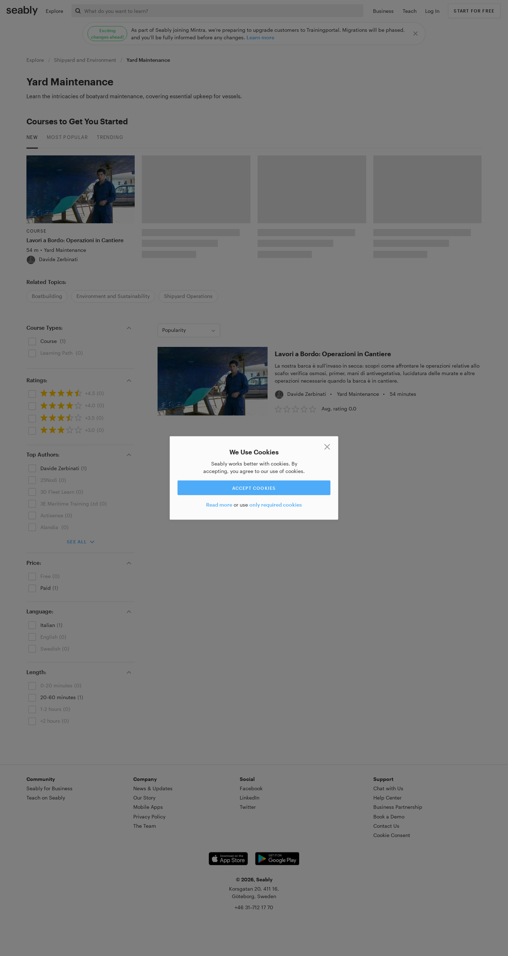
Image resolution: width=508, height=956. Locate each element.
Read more (219, 505)
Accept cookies (254, 487)
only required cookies (275, 505)
